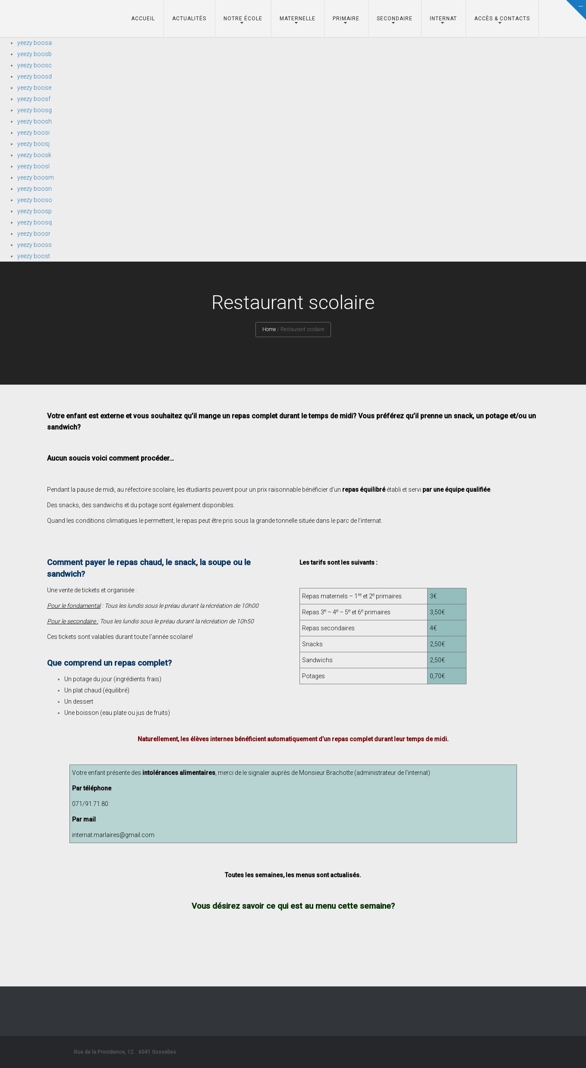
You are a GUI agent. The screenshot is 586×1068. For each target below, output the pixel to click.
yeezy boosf (33, 98)
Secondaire (395, 19)
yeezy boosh (34, 121)
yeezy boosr (33, 233)
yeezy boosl (33, 166)
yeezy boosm (35, 177)
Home (269, 329)
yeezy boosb (34, 54)
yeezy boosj (33, 143)
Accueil (143, 19)
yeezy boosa (34, 42)
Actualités (189, 19)
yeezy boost (33, 256)
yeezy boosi (33, 132)
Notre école (243, 19)
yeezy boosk (34, 155)
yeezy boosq (34, 222)
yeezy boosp (34, 211)
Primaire (346, 19)
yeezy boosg (34, 110)
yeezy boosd (34, 76)
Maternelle (297, 19)
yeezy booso (34, 199)
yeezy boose (34, 87)
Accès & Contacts (502, 19)
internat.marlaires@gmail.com (113, 834)
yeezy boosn (34, 188)
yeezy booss (34, 244)
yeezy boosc (34, 65)
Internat (443, 19)
